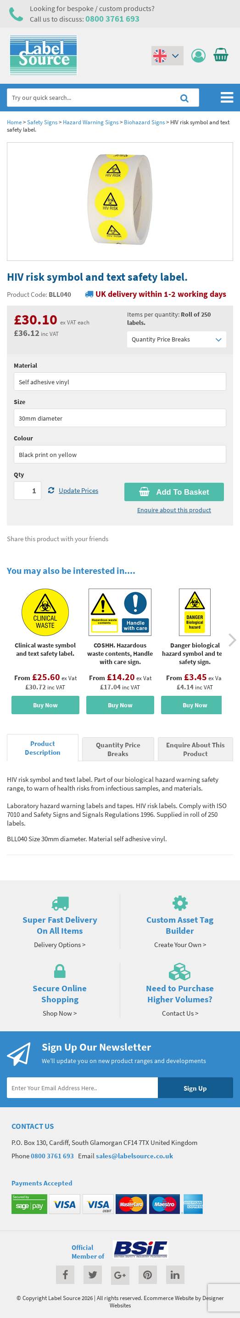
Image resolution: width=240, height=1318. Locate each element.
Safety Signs (42, 122)
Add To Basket (174, 492)
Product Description (43, 748)
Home (14, 122)
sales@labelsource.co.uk (134, 1155)
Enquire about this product (174, 510)
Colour (23, 438)
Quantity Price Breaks (177, 339)
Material (25, 365)
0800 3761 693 (112, 18)
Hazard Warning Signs (90, 122)
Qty (19, 474)
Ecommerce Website (169, 1297)
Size (19, 402)
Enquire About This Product (195, 749)
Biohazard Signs (144, 122)
